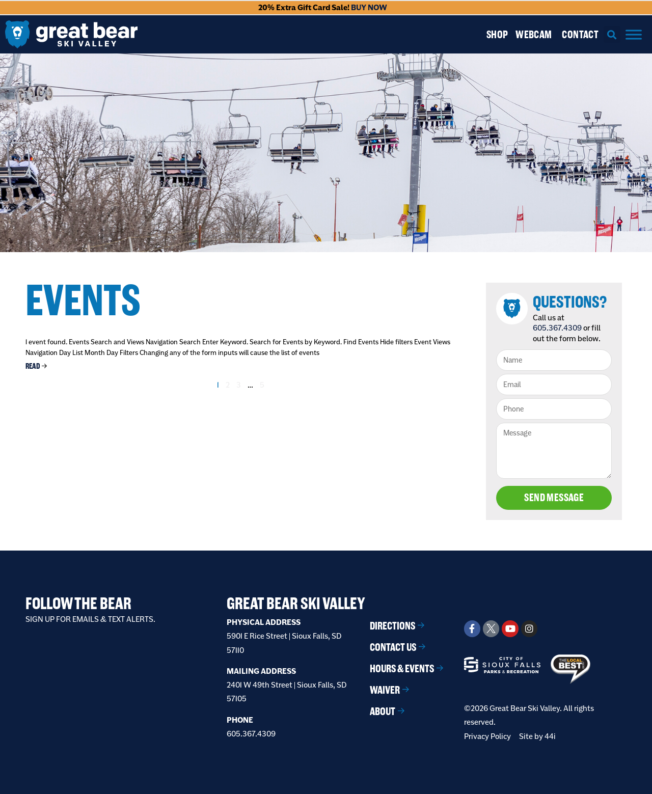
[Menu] (634, 34)
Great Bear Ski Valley (296, 603)
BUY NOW (369, 7)
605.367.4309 (557, 328)
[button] (612, 34)
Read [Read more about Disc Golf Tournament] (32, 366)
